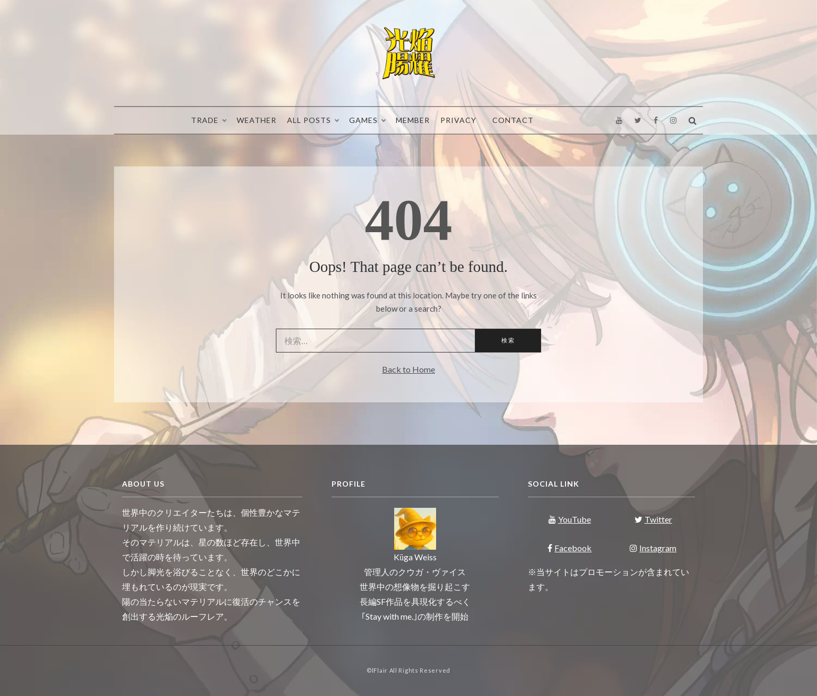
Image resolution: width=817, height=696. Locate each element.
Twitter (653, 519)
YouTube (570, 519)
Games (367, 120)
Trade (208, 120)
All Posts (312, 120)
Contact (513, 120)
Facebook (569, 548)
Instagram (653, 548)
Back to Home (408, 369)
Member (413, 120)
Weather (256, 120)
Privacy (458, 120)
